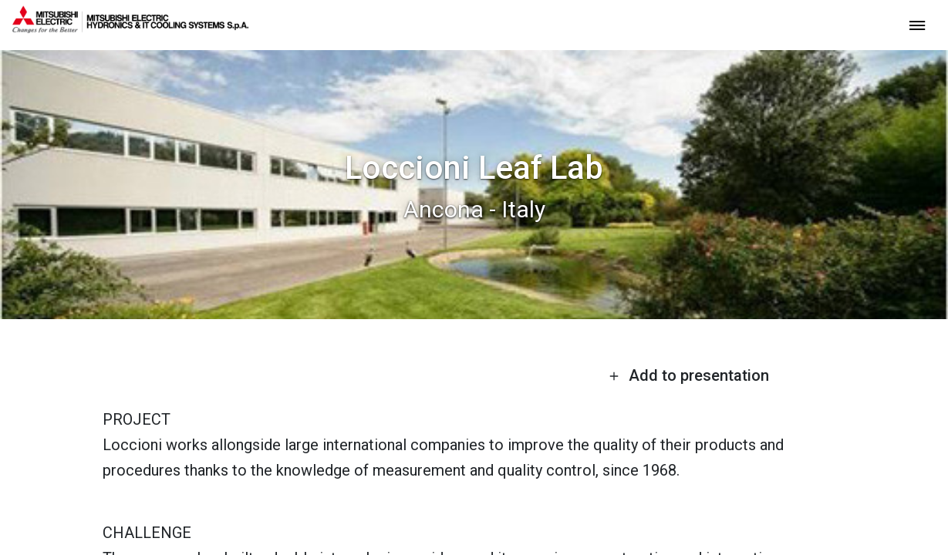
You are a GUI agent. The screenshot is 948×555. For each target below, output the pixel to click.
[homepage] (130, 27)
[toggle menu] (917, 24)
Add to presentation (689, 375)
